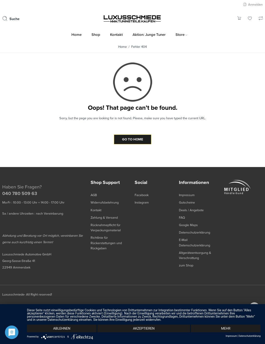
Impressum (231, 336)
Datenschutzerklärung (250, 336)
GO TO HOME (132, 139)
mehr (225, 328)
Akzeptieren (143, 328)
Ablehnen (61, 328)
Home (122, 47)
